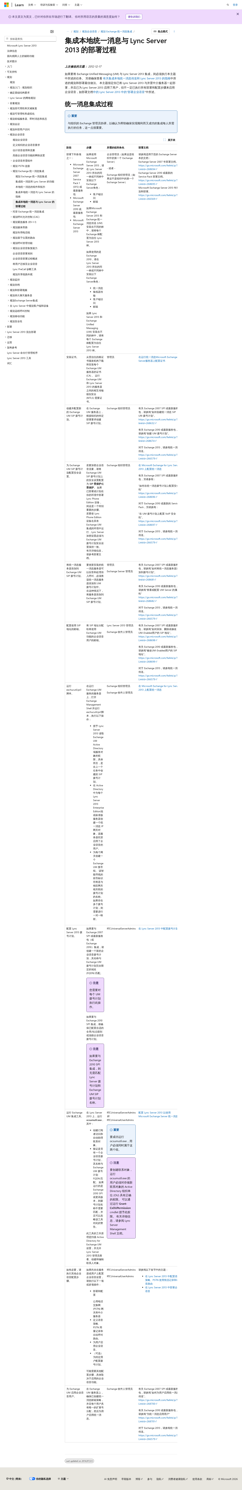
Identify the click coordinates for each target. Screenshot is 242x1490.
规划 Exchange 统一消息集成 (116, 31)
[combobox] (30, 39)
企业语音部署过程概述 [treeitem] (25, 258)
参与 (149, 1479)
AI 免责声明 (110, 1479)
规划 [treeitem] (12, 82)
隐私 (159, 1479)
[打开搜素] (227, 5)
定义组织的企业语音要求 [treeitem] (26, 145)
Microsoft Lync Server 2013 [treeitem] (22, 45)
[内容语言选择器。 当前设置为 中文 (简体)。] (14, 1479)
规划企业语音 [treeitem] (20, 139)
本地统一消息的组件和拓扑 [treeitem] (30, 186)
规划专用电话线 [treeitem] (21, 232)
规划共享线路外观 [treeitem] (23, 274)
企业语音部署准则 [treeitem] (23, 253)
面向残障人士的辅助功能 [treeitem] (20, 56)
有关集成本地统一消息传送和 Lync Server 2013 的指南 (136, 78)
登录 (235, 4)
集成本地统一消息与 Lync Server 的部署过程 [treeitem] (35, 204)
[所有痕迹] (68, 31)
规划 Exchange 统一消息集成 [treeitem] (31, 176)
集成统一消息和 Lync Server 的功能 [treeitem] (35, 181)
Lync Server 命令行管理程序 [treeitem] (22, 352)
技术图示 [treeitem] (12, 61)
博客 (137, 1479)
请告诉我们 (134, 16)
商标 (208, 1479)
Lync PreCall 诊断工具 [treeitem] (24, 269)
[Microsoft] (6, 4)
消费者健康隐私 (176, 1479)
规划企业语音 (89, 31)
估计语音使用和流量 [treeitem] (24, 150)
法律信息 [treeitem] (12, 51)
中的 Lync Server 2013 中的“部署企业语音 (119, 92)
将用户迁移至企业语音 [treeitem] (25, 264)
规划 (75, 31)
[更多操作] (174, 31)
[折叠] (52, 31)
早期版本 (126, 1479)
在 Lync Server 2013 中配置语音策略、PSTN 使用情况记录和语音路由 (162, 1280)
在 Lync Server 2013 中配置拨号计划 (158, 928)
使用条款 (197, 1479)
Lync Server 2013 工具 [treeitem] (19, 358)
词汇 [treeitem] (9, 363)
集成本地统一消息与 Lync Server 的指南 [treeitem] (35, 194)
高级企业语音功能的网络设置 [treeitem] (29, 155)
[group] (121, 793)
